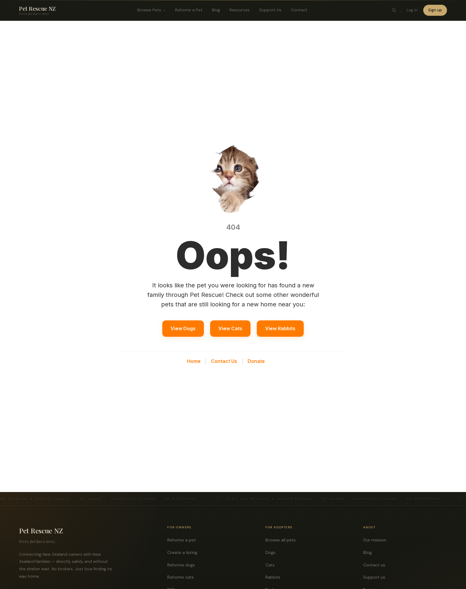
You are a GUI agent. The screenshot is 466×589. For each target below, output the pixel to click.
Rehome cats (182, 577)
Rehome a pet (183, 540)
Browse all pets (282, 540)
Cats (271, 565)
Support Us (270, 9)
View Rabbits (280, 328)
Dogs (272, 552)
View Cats (230, 328)
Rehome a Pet (188, 9)
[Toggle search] (394, 10)
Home (194, 361)
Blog (216, 9)
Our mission (376, 540)
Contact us (375, 565)
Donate (256, 361)
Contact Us (224, 361)
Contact (299, 9)
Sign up (435, 9)
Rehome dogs (182, 565)
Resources (239, 9)
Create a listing (184, 552)
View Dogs (183, 328)
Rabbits (274, 577)
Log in (412, 9)
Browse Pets (151, 9)
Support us (375, 577)
